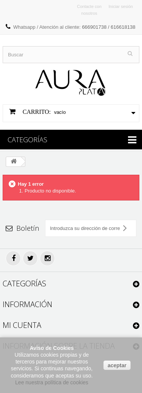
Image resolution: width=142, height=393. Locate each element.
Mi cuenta (22, 325)
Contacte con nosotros (89, 10)
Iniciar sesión (121, 6)
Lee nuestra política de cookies (51, 382)
